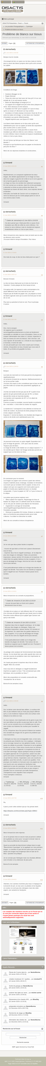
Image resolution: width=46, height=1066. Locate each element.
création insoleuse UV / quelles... (20, 979)
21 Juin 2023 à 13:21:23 (9, 166)
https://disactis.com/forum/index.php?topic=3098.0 (20, 811)
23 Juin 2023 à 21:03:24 (9, 536)
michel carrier (36, 992)
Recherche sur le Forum (11, 1029)
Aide (23, 1059)
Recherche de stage (15, 1013)
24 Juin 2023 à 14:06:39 (11, 701)
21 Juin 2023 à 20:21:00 (9, 319)
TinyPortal (17, 1059)
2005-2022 (38, 1061)
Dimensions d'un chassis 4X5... (19, 999)
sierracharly (10, 49)
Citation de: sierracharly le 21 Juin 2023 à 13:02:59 (22, 220)
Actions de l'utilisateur (35, 43)
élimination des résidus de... (18, 1020)
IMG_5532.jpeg (23, 782)
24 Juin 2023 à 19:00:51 (9, 828)
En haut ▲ (28, 1059)
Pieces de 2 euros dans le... (18, 972)
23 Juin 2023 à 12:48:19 (11, 366)
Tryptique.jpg (9, 782)
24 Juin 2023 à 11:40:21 (9, 591)
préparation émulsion (16, 1006)
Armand (8, 163)
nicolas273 (38, 979)
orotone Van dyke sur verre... (18, 992)
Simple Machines (20, 1061)
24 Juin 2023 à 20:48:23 (9, 879)
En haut (5, 902)
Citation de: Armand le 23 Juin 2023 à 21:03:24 (21, 601)
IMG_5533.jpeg (36, 782)
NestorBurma (35, 972)
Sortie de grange (14, 986)
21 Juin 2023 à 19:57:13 (9, 274)
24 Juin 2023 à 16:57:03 (9, 798)
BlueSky (36, 999)
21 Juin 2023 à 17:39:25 (9, 252)
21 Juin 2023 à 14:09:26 (9, 215)
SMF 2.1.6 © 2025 (10, 1061)
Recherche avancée (23, 1042)
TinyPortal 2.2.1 (29, 1061)
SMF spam (15, 1047)
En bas (4, 43)
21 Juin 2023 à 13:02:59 (11, 52)
